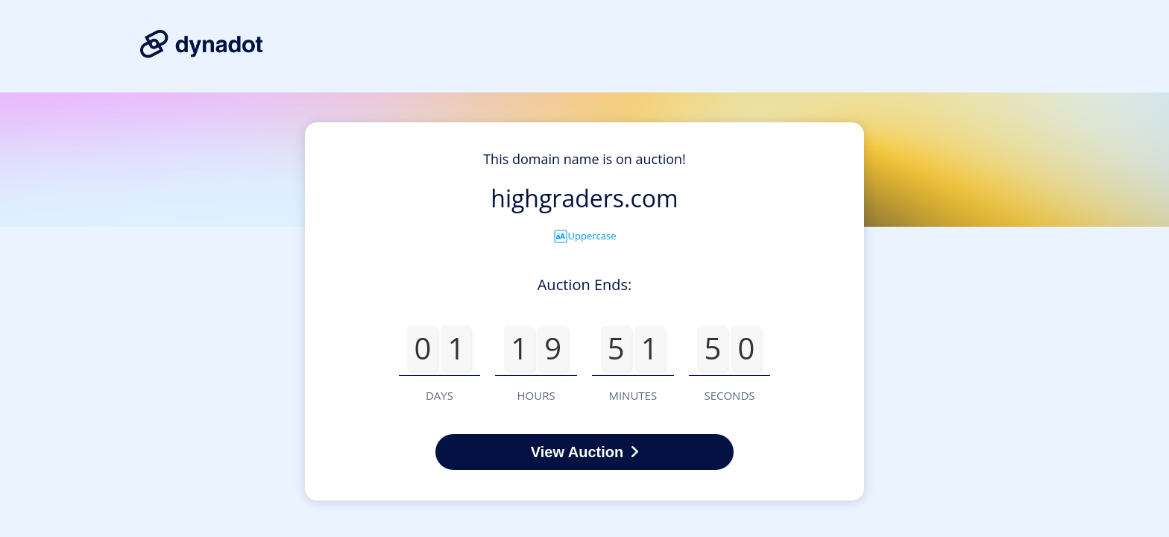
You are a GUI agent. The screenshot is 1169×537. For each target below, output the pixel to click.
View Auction (584, 452)
